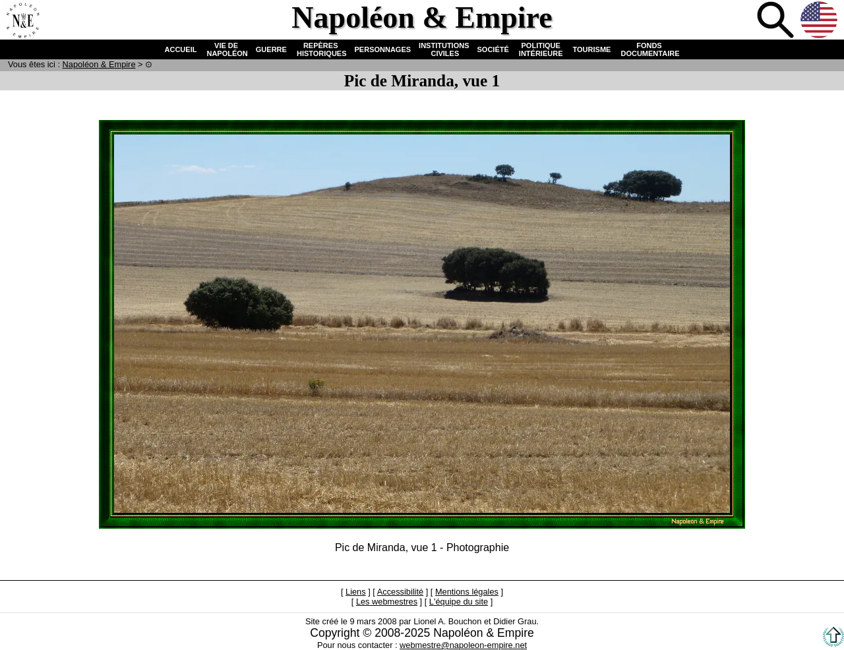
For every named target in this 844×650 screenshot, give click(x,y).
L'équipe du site (458, 601)
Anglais (820, 21)
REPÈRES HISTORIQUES (321, 49)
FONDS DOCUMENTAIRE (648, 49)
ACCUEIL (181, 49)
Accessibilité (400, 592)
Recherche (777, 21)
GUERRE (271, 49)
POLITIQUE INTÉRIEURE (541, 49)
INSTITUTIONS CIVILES (444, 49)
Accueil (22, 21)
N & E (99, 64)
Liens (356, 592)
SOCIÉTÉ (493, 49)
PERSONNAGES (383, 49)
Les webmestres (386, 601)
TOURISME (592, 49)
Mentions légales (466, 592)
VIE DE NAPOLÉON (225, 49)
